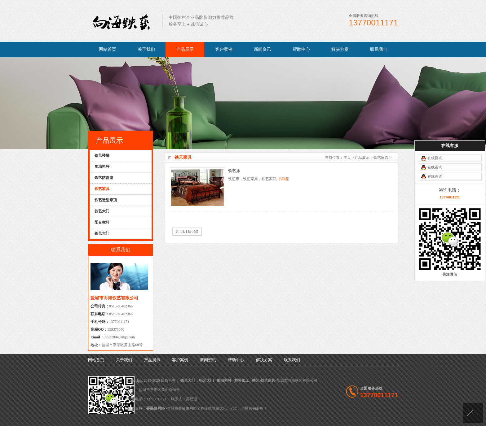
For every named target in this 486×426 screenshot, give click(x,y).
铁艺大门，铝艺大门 (197, 380)
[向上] (473, 413)
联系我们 (378, 49)
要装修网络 (155, 408)
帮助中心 (301, 49)
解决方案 (340, 49)
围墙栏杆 (224, 380)
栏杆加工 (241, 380)
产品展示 (185, 49)
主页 (347, 157)
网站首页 (107, 49)
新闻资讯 (262, 49)
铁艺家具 (380, 157)
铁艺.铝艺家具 (263, 380)
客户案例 (223, 49)
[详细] (284, 179)
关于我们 (146, 49)
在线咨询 (434, 141)
